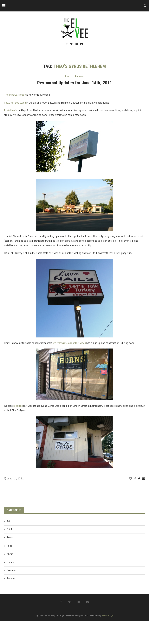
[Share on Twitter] (139, 478)
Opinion (11, 562)
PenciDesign (107, 615)
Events (10, 537)
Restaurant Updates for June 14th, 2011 (74, 83)
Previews (11, 570)
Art (8, 521)
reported (18, 405)
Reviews (11, 578)
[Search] (145, 5)
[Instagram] (76, 44)
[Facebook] (67, 44)
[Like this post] (130, 478)
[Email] (81, 44)
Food (9, 545)
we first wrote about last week (69, 343)
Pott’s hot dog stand (15, 102)
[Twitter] (71, 44)
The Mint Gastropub (15, 94)
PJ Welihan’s (10, 110)
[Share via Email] (143, 478)
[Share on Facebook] (135, 478)
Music (10, 554)
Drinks (10, 529)
